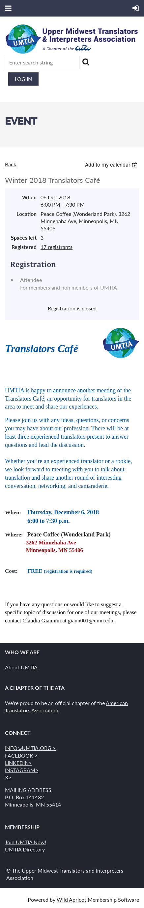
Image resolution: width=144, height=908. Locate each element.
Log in (23, 79)
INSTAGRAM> (21, 770)
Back (10, 164)
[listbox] (112, 165)
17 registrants (56, 247)
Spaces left (24, 237)
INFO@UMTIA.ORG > (30, 748)
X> (8, 777)
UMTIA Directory (25, 849)
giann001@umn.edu (90, 620)
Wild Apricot (71, 899)
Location (26, 214)
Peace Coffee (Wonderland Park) (68, 534)
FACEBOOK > (21, 755)
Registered (24, 247)
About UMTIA (21, 667)
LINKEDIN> (18, 763)
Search (86, 62)
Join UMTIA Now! (25, 842)
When (29, 197)
